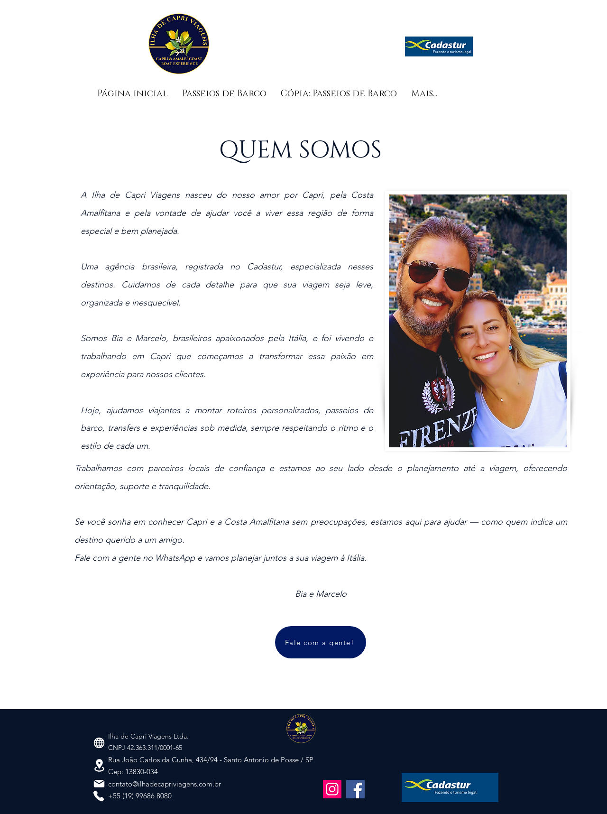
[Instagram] (332, 789)
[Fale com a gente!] (320, 642)
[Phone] (98, 796)
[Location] (99, 765)
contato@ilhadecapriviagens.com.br (164, 783)
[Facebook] (355, 789)
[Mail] (99, 783)
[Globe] (99, 743)
